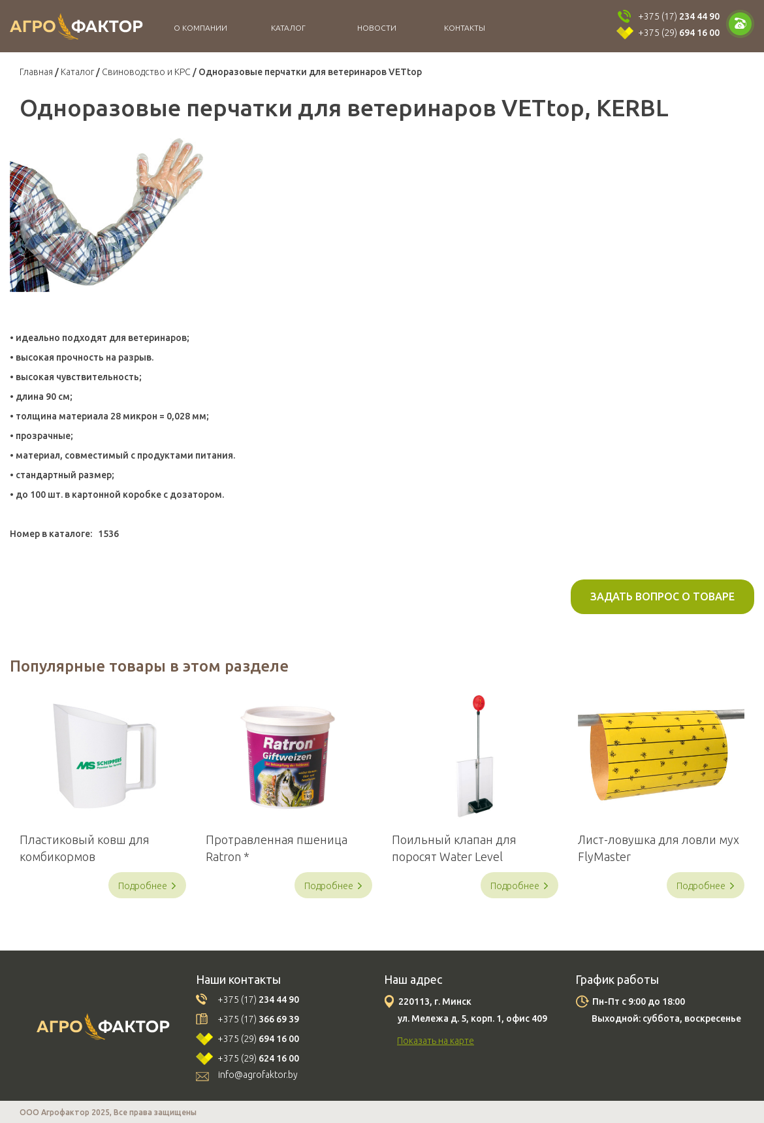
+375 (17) (679, 16)
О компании (200, 28)
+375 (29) (679, 32)
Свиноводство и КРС (146, 72)
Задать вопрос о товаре (662, 596)
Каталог (288, 28)
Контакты (464, 28)
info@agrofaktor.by (258, 1074)
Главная (36, 72)
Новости (376, 28)
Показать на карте (435, 1040)
